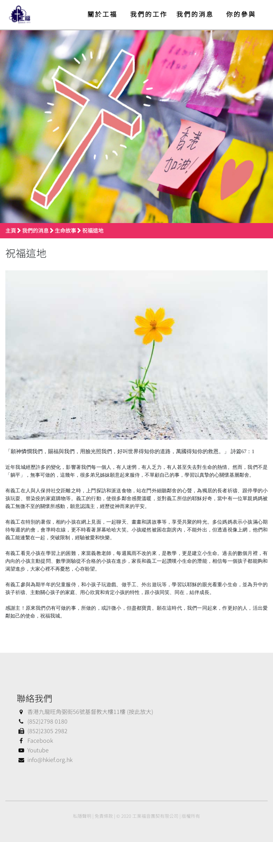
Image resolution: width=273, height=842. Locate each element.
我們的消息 (195, 13)
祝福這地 (92, 230)
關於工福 (102, 13)
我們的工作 (148, 13)
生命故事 (65, 230)
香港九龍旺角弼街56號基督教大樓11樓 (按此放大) (85, 711)
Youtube (33, 750)
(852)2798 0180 (42, 721)
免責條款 (104, 815)
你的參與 (241, 13)
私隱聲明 (82, 815)
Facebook (35, 740)
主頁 (10, 230)
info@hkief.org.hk (45, 759)
